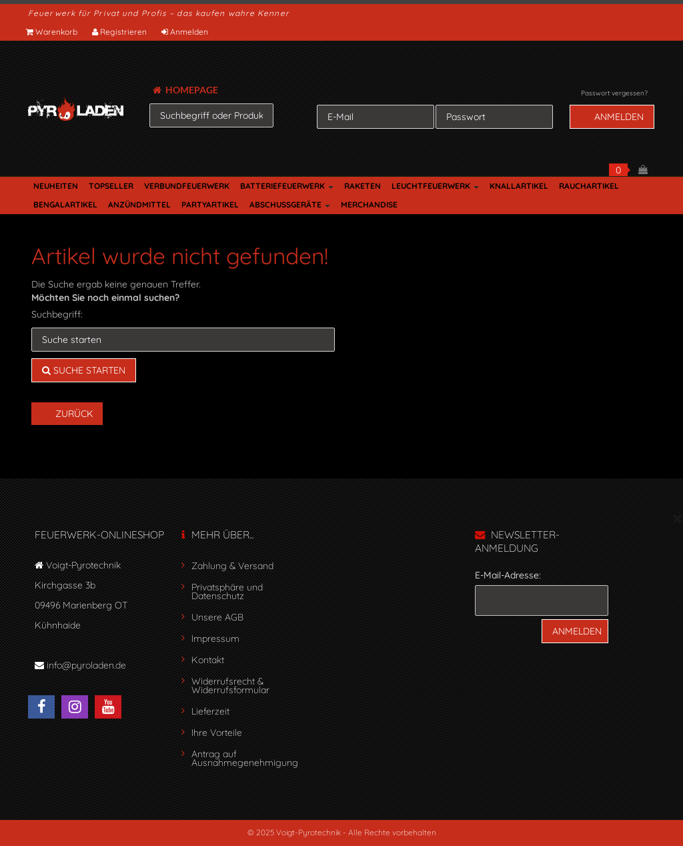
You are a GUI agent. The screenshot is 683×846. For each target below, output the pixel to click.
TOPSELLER (111, 186)
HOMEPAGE (185, 89)
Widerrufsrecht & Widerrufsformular (230, 685)
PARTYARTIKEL (210, 204)
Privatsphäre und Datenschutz (227, 591)
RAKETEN (362, 186)
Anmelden (185, 32)
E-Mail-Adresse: (508, 575)
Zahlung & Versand (232, 566)
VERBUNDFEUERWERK (186, 186)
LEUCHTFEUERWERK (435, 186)
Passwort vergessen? (614, 93)
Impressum (215, 638)
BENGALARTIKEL (65, 204)
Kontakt (207, 660)
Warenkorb (52, 32)
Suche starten (83, 370)
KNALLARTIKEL (519, 186)
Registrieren (120, 32)
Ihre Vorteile (216, 733)
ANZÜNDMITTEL (139, 204)
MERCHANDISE (369, 204)
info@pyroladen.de (86, 665)
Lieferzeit (210, 711)
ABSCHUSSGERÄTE (289, 204)
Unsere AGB (217, 617)
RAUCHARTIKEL (589, 186)
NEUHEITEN (55, 186)
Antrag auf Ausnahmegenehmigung (244, 758)
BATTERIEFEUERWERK (286, 186)
